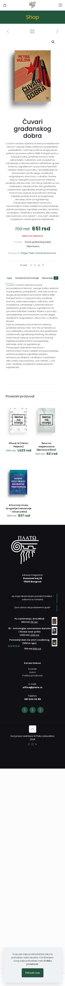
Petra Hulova (33, 246)
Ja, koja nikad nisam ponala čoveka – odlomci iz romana (32, 598)
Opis (9, 278)
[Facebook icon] (29, 744)
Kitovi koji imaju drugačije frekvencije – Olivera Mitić (18, 508)
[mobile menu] (60, 5)
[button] (53, 41)
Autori (32, 672)
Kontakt (32, 669)
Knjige (24, 253)
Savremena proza (46, 253)
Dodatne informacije (27, 278)
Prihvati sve (32, 973)
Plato (31, 253)
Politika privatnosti (32, 675)
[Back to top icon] (32, 729)
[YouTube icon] (36, 744)
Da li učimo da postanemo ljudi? (32, 607)
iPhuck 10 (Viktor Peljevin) (18, 445)
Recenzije (50, 278)
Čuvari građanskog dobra (38, 242)
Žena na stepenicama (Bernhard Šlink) (46, 446)
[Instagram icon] (32, 744)
